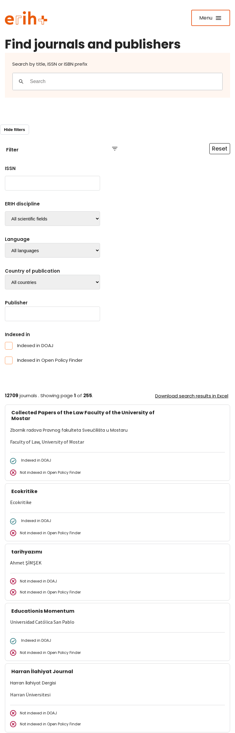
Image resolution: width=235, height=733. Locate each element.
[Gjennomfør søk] (21, 81)
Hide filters (14, 129)
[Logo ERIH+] (26, 18)
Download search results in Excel (191, 396)
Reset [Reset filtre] (219, 148)
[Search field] (125, 81)
